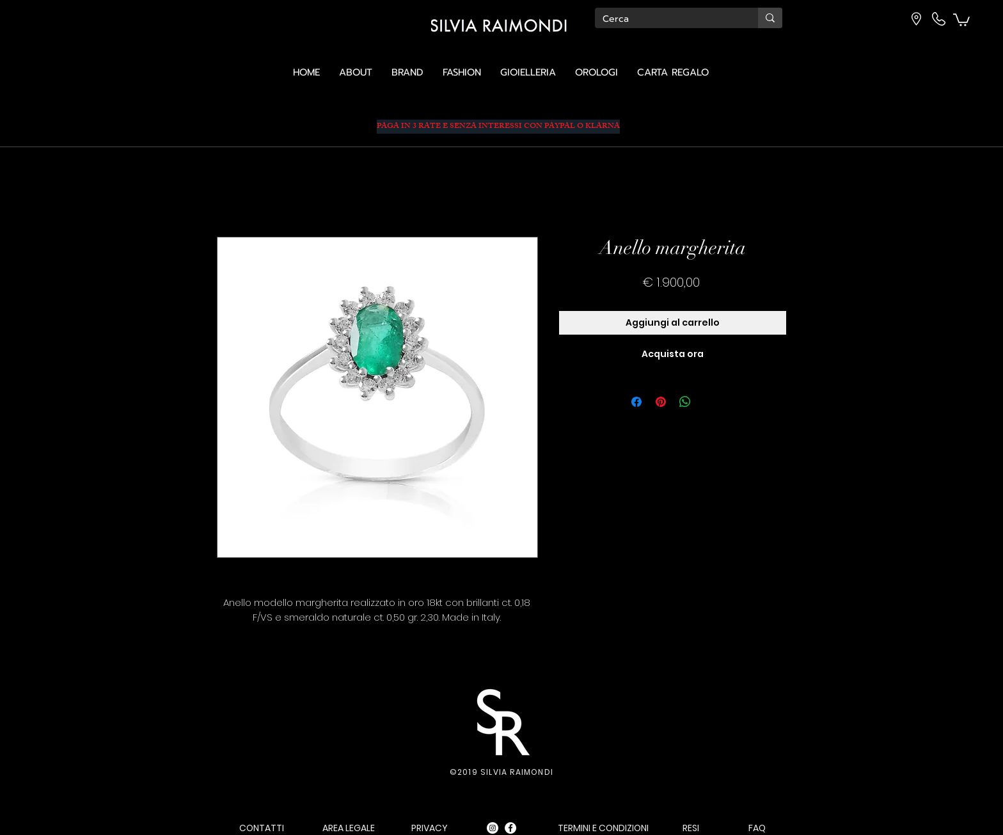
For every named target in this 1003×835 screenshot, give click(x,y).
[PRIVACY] (429, 828)
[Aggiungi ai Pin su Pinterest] (660, 402)
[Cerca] (667, 19)
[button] (961, 19)
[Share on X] (709, 402)
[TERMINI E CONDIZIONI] (602, 828)
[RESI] (691, 828)
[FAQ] (757, 828)
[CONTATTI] (262, 828)
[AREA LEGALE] (348, 828)
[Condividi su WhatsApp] (685, 402)
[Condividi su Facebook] (636, 402)
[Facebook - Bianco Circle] (510, 828)
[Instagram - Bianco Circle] (492, 828)
